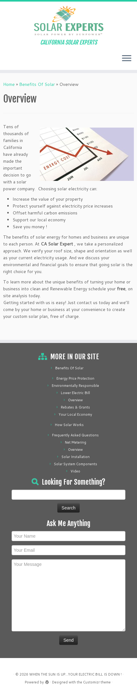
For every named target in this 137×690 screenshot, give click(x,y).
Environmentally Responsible (75, 385)
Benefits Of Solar (37, 84)
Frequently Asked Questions (75, 435)
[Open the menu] (126, 58)
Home (9, 84)
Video (75, 471)
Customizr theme (97, 682)
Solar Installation (75, 456)
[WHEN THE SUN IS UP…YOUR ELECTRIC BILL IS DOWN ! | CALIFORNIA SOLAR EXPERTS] (68, 20)
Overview (75, 400)
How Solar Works (69, 424)
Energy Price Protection (75, 378)
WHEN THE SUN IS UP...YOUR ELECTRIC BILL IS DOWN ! (75, 674)
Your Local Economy (75, 414)
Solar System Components (75, 463)
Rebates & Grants (75, 407)
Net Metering (75, 442)
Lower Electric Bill (75, 392)
